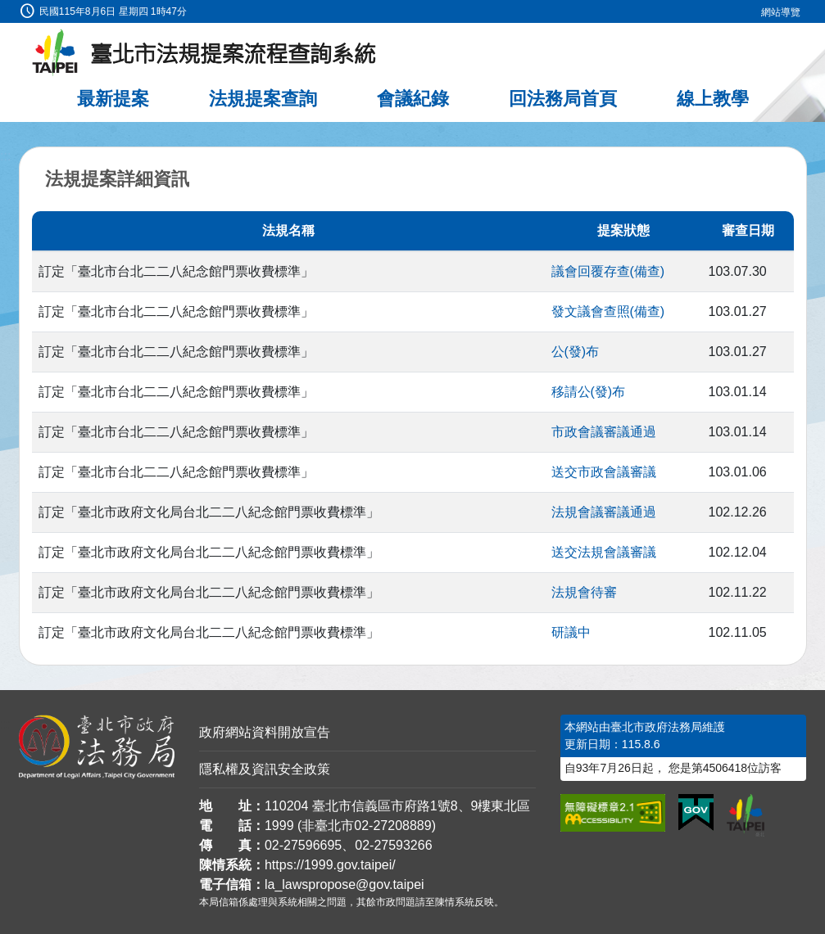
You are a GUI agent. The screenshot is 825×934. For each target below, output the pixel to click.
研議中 (571, 632)
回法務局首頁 (563, 98)
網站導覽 (780, 12)
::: (5, 9)
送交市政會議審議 (603, 472)
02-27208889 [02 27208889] (392, 825)
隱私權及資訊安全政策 (264, 769)
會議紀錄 (413, 98)
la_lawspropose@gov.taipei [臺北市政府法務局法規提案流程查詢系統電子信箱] (344, 884)
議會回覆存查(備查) (608, 271)
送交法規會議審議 (603, 552)
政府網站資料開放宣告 (264, 732)
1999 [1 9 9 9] (279, 825)
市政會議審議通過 (603, 432)
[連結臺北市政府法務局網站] (97, 746)
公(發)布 (575, 352)
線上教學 (713, 98)
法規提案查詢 (263, 98)
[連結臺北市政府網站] (745, 815)
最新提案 (113, 98)
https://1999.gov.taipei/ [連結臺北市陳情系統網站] (330, 865)
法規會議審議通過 (603, 512)
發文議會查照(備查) (608, 311)
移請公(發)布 (588, 392)
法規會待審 (584, 592)
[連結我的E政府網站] (696, 813)
